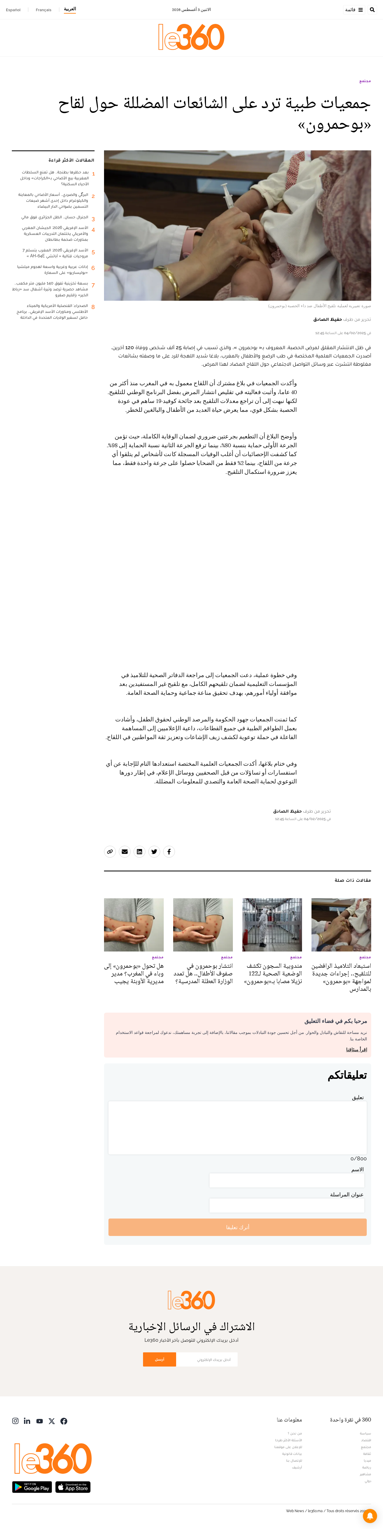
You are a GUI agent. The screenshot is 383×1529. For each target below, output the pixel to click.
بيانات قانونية (292, 1454)
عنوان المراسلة (347, 1194)
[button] (370, 1516)
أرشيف (297, 1467)
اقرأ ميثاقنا (356, 1050)
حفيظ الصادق (327, 319)
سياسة (365, 1433)
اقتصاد (366, 1440)
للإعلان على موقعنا (288, 1447)
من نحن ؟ (295, 1433)
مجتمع (365, 81)
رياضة (366, 1467)
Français (43, 9)
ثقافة (367, 1454)
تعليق (358, 1097)
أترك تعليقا (237, 1227)
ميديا (367, 1460)
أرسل (159, 1359)
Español (13, 9)
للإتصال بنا (294, 1460)
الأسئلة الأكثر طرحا (288, 1440)
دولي (368, 1481)
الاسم (357, 1169)
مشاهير (365, 1474)
